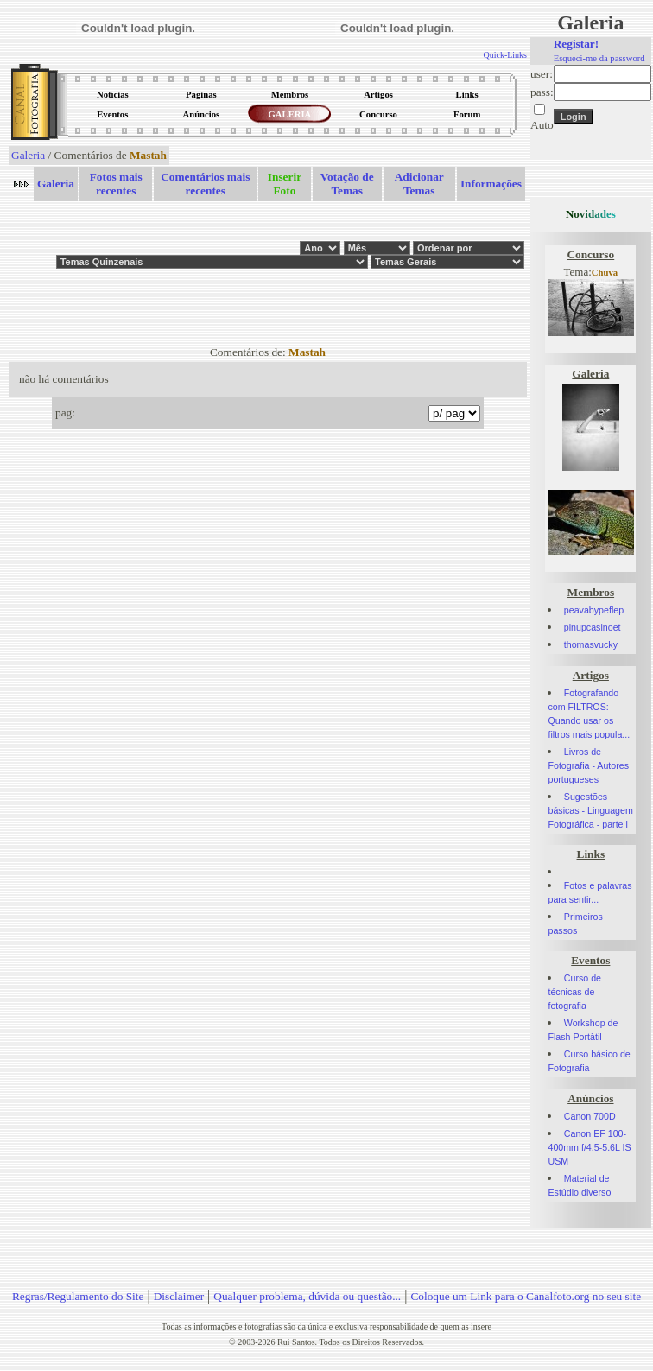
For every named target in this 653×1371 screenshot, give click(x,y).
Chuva (605, 272)
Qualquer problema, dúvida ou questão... (307, 1296)
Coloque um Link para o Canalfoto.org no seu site (525, 1296)
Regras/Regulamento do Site (78, 1296)
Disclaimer (179, 1296)
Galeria (28, 155)
